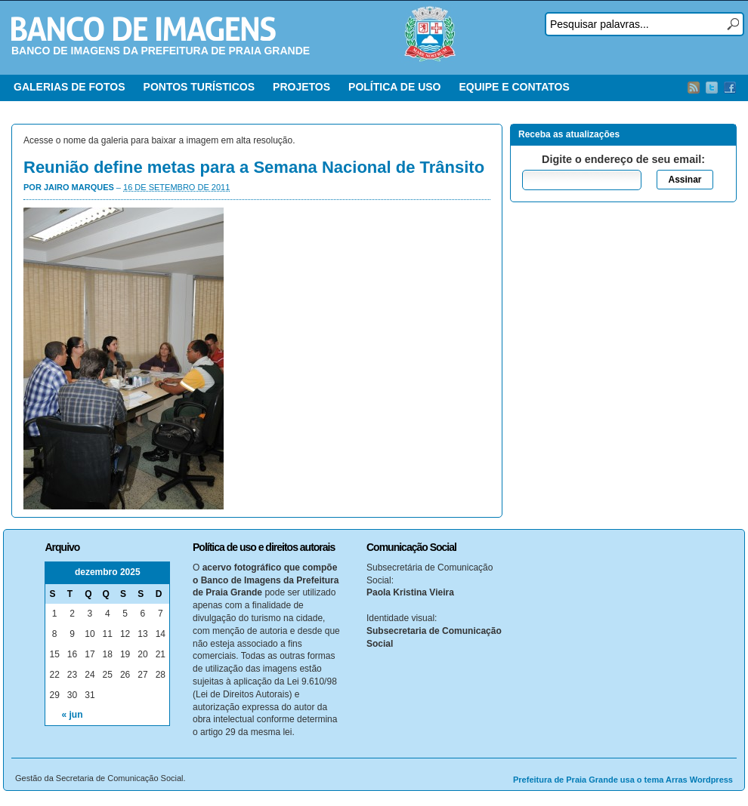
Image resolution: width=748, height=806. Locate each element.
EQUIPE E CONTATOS (514, 87)
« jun (72, 714)
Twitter (712, 88)
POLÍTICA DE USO (394, 87)
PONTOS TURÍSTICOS (199, 87)
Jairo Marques (79, 187)
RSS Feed (694, 88)
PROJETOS (301, 87)
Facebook (730, 88)
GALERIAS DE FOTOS (69, 87)
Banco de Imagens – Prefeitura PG (143, 29)
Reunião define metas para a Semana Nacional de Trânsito (253, 167)
